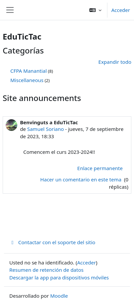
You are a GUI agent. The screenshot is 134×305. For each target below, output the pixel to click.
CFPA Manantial (28, 70)
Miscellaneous (27, 80)
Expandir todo (114, 61)
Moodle (59, 295)
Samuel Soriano (45, 129)
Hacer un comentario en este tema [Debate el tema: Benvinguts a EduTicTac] (81, 179)
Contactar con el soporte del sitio (52, 242)
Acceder (120, 10)
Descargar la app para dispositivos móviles (59, 277)
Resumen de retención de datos (46, 269)
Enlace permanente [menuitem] (100, 168)
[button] (95, 10)
